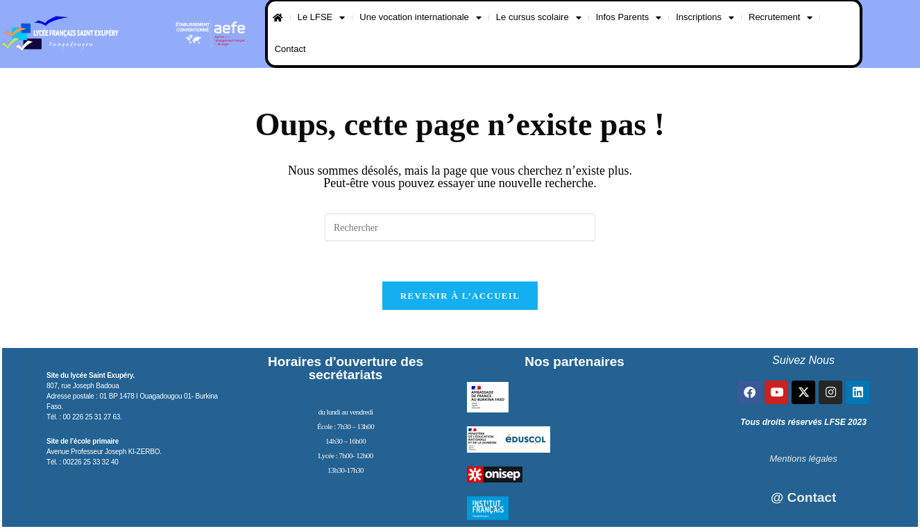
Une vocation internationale (420, 17)
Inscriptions (705, 17)
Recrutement (780, 17)
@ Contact (804, 499)
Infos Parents (629, 17)
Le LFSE (322, 17)
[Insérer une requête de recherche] (460, 227)
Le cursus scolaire (538, 17)
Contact (290, 49)
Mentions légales (803, 460)
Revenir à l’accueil (460, 298)
